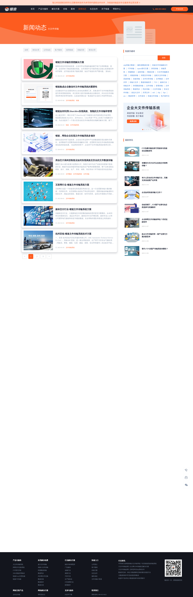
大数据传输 (134, 75)
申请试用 (179, 9)
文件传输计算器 (97, 579)
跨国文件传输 (146, 75)
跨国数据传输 (42, 570)
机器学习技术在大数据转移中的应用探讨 (131, 578)
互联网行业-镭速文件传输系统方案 (72, 185)
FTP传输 (131, 68)
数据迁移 (150, 72)
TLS (155, 82)
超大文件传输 (42, 564)
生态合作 (94, 9)
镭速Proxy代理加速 (19, 576)
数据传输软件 (146, 82)
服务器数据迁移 (143, 65)
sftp (159, 92)
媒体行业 (163, 82)
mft (154, 92)
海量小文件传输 (43, 567)
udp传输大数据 (129, 65)
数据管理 (131, 96)
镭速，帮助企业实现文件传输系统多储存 (75, 136)
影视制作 (68, 585)
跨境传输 (154, 68)
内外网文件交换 (43, 576)
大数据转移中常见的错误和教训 (128, 575)
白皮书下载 (68, 594)
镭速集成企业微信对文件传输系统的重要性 (76, 87)
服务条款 (94, 576)
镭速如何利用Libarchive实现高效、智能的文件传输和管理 (83, 111)
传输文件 (126, 86)
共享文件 (146, 92)
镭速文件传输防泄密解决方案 (69, 62)
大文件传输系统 (18, 564)
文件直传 (141, 96)
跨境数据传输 (138, 86)
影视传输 (159, 86)
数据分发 (41, 585)
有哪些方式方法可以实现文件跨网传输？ (154, 164)
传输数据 (131, 72)
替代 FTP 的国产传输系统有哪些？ (155, 249)
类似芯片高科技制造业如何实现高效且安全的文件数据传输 (84, 160)
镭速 (77, 100)
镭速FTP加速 (17, 579)
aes (124, 96)
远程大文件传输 (160, 75)
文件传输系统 (70, 76)
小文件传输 (157, 89)
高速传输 (126, 79)
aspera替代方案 (142, 68)
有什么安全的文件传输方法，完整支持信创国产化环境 (154, 179)
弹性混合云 (41, 594)
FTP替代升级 (17, 570)
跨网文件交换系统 (19, 567)
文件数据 (69, 174)
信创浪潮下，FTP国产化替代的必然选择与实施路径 (154, 206)
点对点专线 (16, 594)
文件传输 (86, 174)
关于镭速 (105, 9)
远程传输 (141, 72)
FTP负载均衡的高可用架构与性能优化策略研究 (154, 149)
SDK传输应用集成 (19, 573)
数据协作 (41, 582)
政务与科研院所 (70, 564)
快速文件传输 (153, 96)
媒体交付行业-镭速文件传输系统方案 (73, 209)
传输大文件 (134, 82)
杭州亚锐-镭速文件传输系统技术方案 (73, 234)
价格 (65, 9)
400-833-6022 (159, 9)
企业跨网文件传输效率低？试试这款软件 (154, 220)
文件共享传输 (148, 79)
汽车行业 (68, 576)
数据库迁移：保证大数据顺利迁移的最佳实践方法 (134, 572)
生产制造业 (68, 579)
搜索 (163, 58)
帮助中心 (117, 9)
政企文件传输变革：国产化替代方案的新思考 (154, 235)
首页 (33, 9)
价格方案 (94, 570)
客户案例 (94, 567)
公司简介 (94, 564)
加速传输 (136, 79)
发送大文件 (135, 92)
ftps (164, 92)
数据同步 (136, 89)
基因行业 (68, 573)
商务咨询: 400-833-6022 (99, 594)
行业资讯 (121, 561)
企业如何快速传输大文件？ (152, 192)
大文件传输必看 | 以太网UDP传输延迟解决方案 (133, 566)
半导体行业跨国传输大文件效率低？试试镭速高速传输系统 (137, 563)
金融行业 (68, 570)
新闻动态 (82, 9)
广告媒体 (68, 567)
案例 (73, 9)
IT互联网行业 (69, 582)
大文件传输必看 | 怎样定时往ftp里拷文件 (131, 569)
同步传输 (146, 89)
